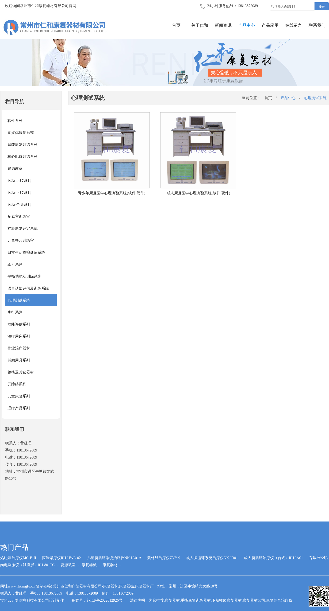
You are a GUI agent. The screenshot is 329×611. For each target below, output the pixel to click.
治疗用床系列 (19, 336)
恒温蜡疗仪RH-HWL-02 (61, 558)
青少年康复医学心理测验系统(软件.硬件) (111, 193)
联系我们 (317, 25)
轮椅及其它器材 (21, 372)
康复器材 (110, 565)
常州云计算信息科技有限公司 (24, 600)
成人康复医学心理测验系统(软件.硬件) (198, 193)
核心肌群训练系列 (23, 157)
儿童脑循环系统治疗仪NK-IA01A (114, 558)
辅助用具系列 (19, 360)
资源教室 (15, 169)
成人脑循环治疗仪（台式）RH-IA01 (273, 558)
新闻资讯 (223, 25)
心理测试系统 (19, 300)
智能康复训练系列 (23, 145)
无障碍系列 (17, 384)
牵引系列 (15, 264)
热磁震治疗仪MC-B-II (18, 558)
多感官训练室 (19, 216)
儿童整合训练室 (21, 240)
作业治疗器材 (19, 348)
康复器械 (89, 565)
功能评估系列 (19, 324)
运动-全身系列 (19, 204)
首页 (176, 25)
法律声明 (137, 600)
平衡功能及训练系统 (24, 276)
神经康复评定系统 (23, 228)
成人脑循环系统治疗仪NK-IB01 (212, 558)
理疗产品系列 (19, 408)
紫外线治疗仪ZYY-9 (163, 558)
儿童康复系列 (19, 396)
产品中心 (246, 25)
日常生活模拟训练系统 (26, 252)
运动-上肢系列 (19, 181)
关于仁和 (199, 25)
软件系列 (15, 121)
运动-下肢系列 (19, 193)
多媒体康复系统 (21, 133)
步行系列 (15, 312)
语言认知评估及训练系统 (28, 288)
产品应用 (270, 25)
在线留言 (293, 25)
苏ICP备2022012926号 (104, 600)
